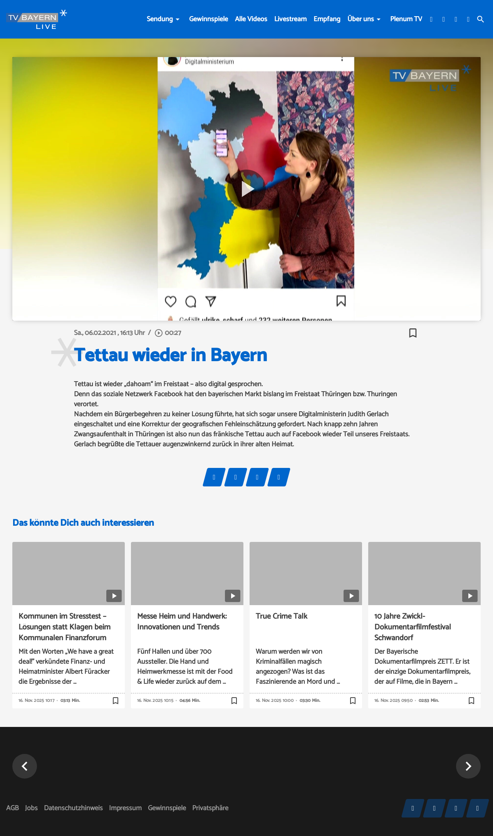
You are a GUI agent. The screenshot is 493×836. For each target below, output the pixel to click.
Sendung (160, 19)
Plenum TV (406, 19)
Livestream (290, 19)
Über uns (360, 19)
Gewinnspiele (208, 19)
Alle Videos (251, 19)
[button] (24, 766)
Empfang (327, 19)
